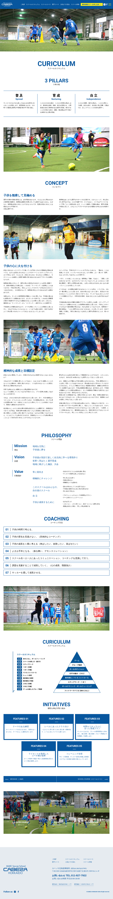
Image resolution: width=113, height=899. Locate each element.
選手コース (55, 4)
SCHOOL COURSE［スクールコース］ (93, 779)
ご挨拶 (23, 4)
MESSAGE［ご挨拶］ (14, 779)
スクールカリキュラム (33, 4)
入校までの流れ (65, 4)
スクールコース (46, 4)
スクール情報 (75, 4)
